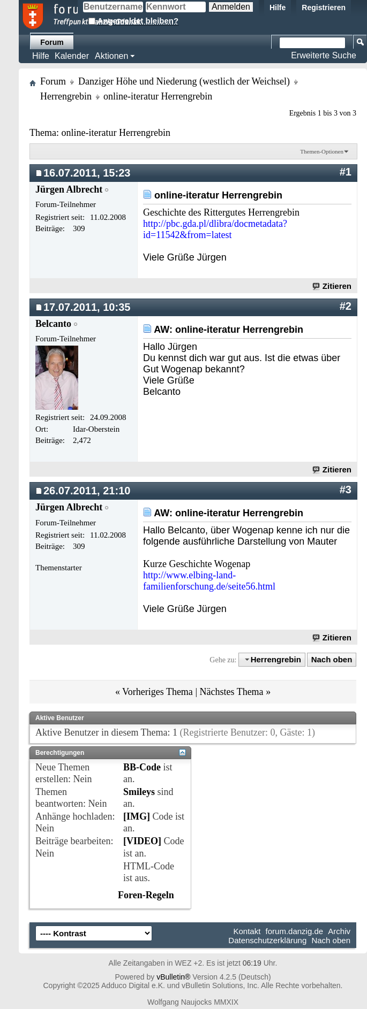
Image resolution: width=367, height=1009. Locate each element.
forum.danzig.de (295, 931)
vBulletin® (173, 977)
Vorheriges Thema (157, 691)
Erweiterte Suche (323, 55)
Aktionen (111, 55)
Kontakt (247, 931)
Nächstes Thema (231, 691)
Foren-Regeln (146, 895)
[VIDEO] (142, 841)
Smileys (139, 791)
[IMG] (136, 816)
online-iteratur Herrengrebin (115, 132)
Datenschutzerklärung (267, 940)
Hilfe (277, 7)
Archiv (339, 931)
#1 (345, 172)
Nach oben (332, 659)
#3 (345, 489)
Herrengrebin (66, 96)
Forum (52, 42)
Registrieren (324, 7)
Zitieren (332, 286)
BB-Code (142, 767)
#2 (345, 306)
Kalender (72, 55)
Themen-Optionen (321, 151)
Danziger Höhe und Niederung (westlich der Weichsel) (184, 81)
